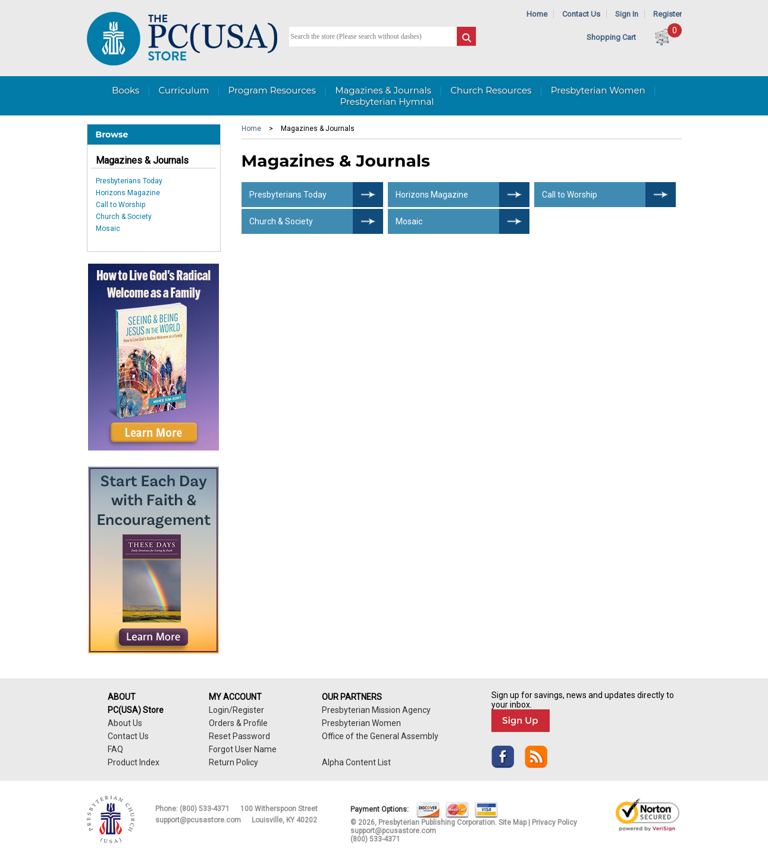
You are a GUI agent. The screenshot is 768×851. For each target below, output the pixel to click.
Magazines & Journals (142, 160)
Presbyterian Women (598, 90)
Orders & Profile (238, 723)
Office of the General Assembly (380, 736)
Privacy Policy (554, 822)
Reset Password (239, 736)
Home (536, 14)
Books (125, 90)
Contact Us (581, 14)
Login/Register (236, 710)
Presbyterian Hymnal (387, 101)
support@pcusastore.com (198, 820)
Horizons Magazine (128, 193)
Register (667, 14)
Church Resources (490, 90)
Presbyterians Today (129, 181)
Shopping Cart (611, 37)
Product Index (133, 762)
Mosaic (108, 228)
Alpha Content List (356, 762)
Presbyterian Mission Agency (376, 710)
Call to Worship (120, 205)
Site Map (512, 822)
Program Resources (272, 90)
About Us (125, 723)
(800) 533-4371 (205, 809)
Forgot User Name (243, 749)
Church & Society (124, 216)
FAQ (115, 749)
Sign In (626, 14)
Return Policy (233, 762)
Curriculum (183, 90)
